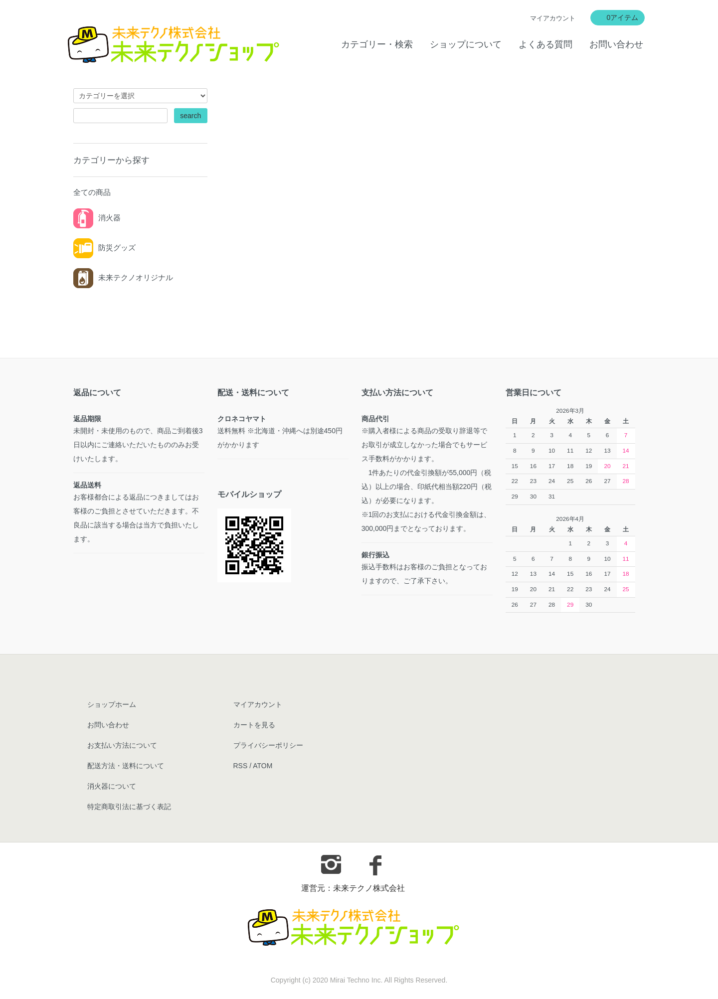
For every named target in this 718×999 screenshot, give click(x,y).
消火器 (97, 217)
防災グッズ (104, 247)
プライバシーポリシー (268, 745)
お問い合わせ (616, 44)
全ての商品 (92, 192)
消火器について (111, 786)
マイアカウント (552, 18)
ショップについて (466, 44)
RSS (240, 766)
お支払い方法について (122, 745)
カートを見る (254, 725)
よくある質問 (545, 44)
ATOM (262, 766)
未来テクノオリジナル (123, 277)
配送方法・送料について (125, 766)
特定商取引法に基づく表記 (129, 807)
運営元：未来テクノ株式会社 (353, 888)
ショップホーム (111, 704)
